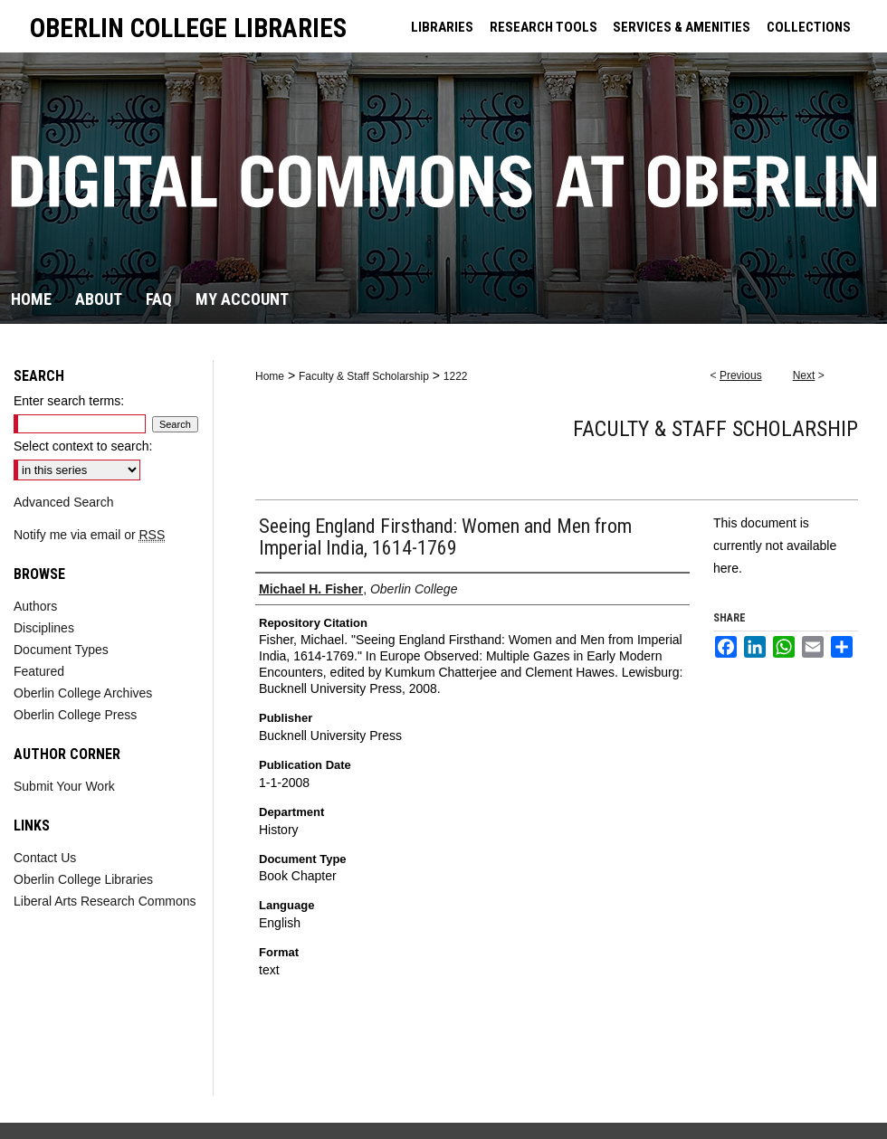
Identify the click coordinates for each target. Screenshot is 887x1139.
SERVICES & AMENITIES (681, 27)
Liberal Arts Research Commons (105, 901)
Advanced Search (64, 502)
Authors (35, 606)
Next (804, 375)
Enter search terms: (69, 401)
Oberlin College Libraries (83, 879)
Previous (741, 375)
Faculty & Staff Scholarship (364, 376)
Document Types (61, 649)
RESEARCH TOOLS (543, 27)
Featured (39, 671)
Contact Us (45, 857)
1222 (456, 376)
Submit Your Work (64, 786)
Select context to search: (83, 446)
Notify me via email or (89, 534)
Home (269, 376)
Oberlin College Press (75, 714)
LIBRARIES (442, 27)
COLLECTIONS (809, 27)
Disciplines (44, 628)
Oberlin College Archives (83, 693)
